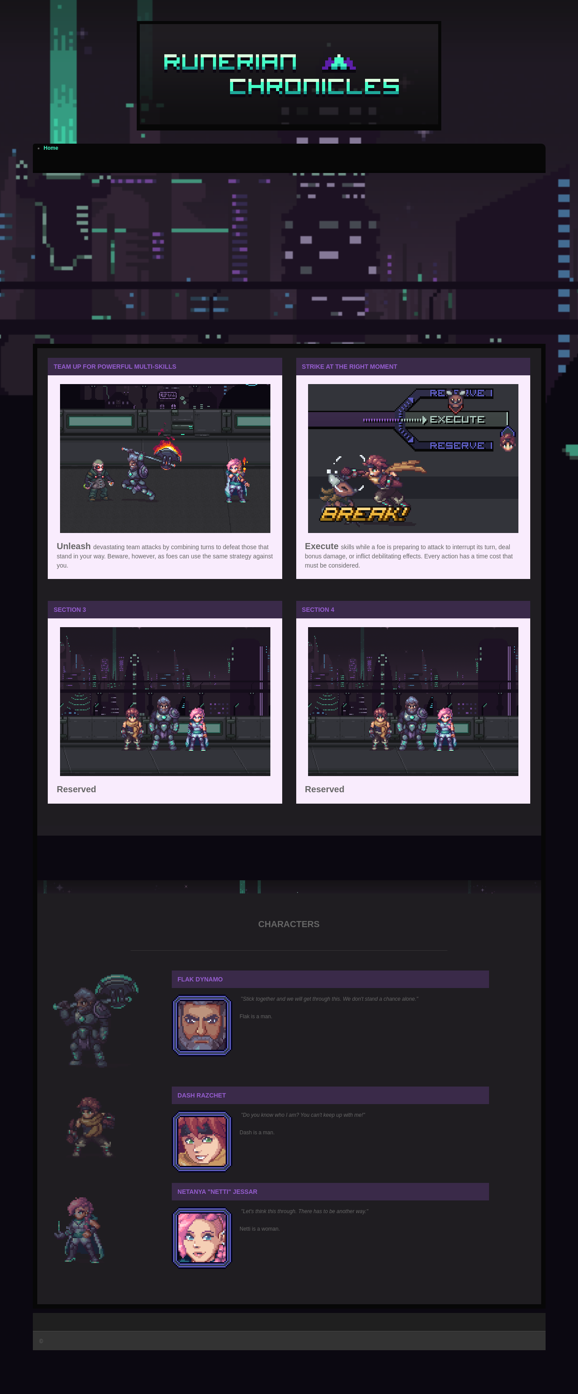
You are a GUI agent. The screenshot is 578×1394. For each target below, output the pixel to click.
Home (51, 148)
